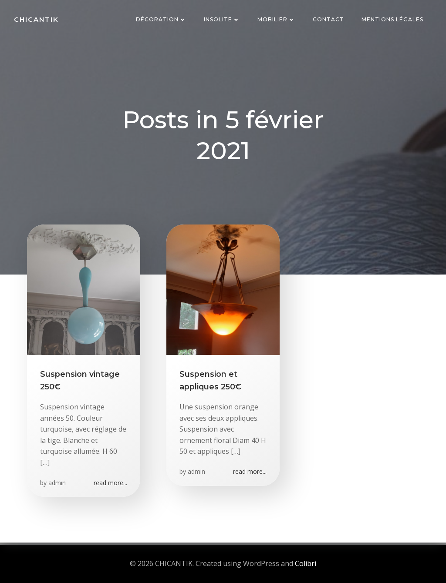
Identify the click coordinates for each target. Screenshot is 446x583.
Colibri (305, 563)
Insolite (222, 19)
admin (57, 483)
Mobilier (276, 19)
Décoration (161, 19)
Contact (328, 19)
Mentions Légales (392, 19)
